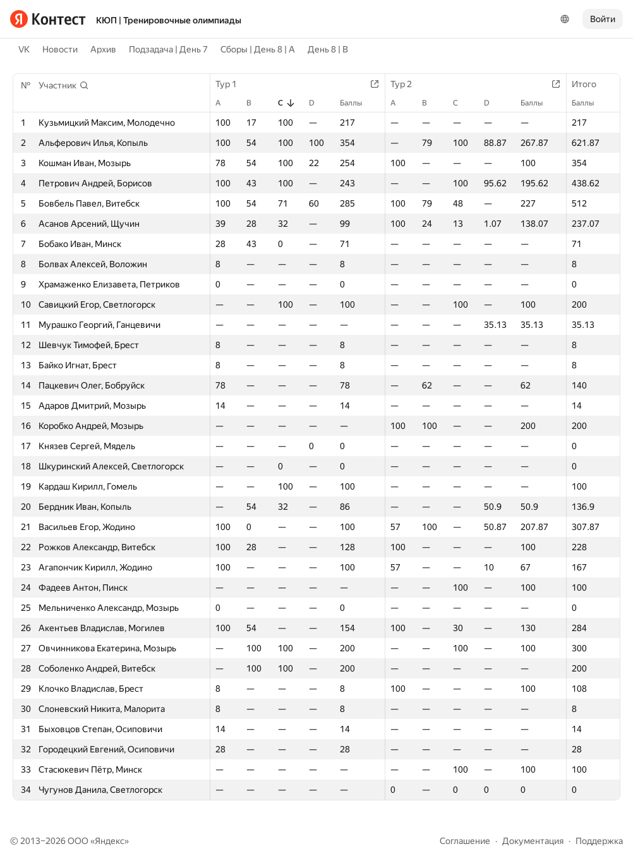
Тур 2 (407, 84)
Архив (103, 49)
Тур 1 (232, 84)
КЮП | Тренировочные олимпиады (168, 20)
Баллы (357, 103)
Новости (60, 49)
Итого (590, 84)
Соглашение (465, 841)
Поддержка (599, 841)
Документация (533, 841)
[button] (64, 85)
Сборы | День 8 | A (257, 49)
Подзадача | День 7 (168, 49)
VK (24, 49)
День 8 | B (328, 49)
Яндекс (109, 841)
